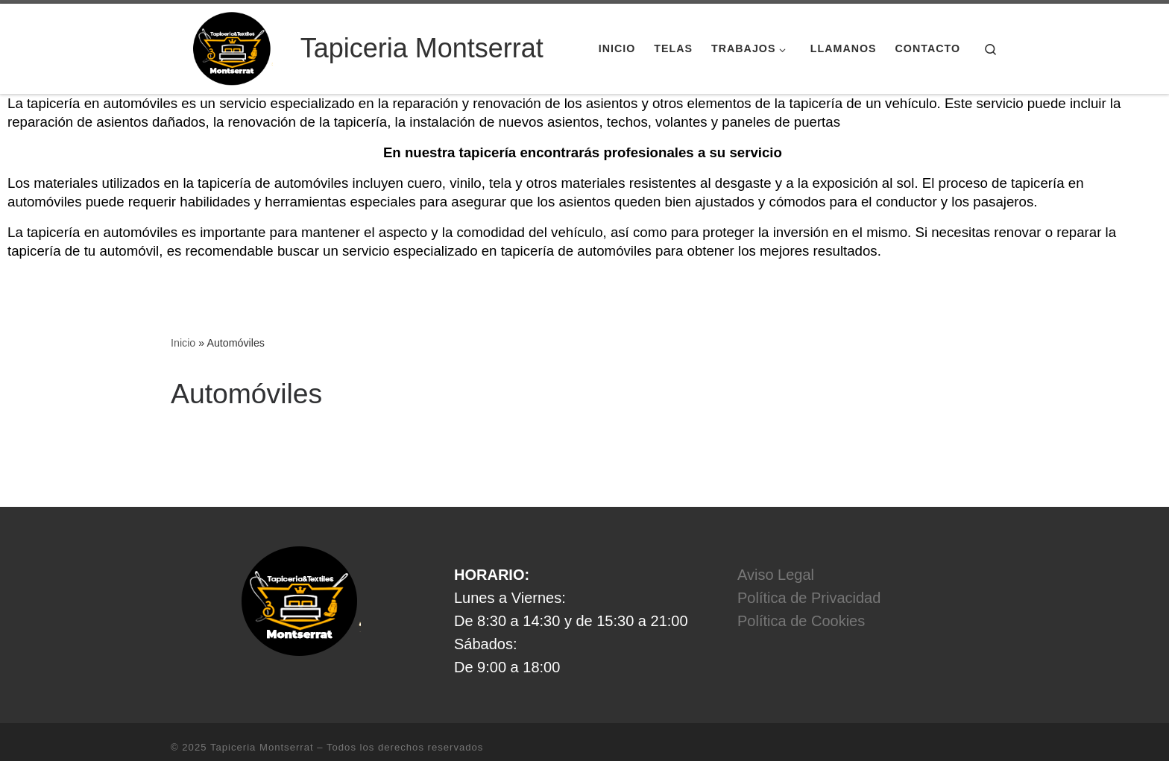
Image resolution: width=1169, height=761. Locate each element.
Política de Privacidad (808, 563)
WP (240, 734)
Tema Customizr (368, 734)
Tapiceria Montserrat (262, 713)
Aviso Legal (775, 540)
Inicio (183, 309)
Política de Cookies (801, 586)
